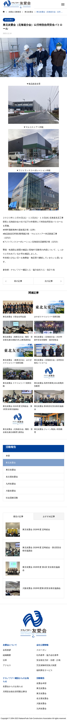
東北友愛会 (9, 20)
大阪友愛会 (11, 491)
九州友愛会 (11, 484)
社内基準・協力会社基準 (47, 655)
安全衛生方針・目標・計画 (48, 660)
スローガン (41, 650)
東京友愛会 (11, 470)
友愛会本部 (41, 683)
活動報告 (40, 678)
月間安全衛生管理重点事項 (15, 691)
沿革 (5, 660)
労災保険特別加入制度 (46, 665)
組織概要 (7, 655)
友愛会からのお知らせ (13, 686)
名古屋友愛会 (12, 477)
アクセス (7, 665)
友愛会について (10, 645)
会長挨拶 (7, 650)
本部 (8, 456)
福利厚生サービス (44, 670)
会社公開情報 (42, 645)
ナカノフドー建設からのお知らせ (16, 679)
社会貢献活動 (12, 498)
